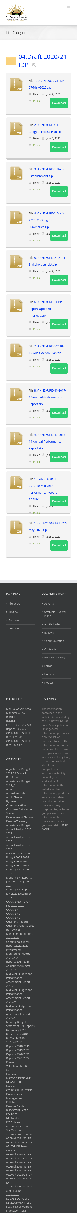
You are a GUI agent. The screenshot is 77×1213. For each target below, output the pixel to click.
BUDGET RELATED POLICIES (17, 1112)
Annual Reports (15, 793)
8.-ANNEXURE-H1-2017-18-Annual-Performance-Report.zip (47, 397)
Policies (10, 1102)
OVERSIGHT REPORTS (19, 1090)
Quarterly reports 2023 (20, 926)
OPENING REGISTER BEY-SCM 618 (18, 735)
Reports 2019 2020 (17, 1050)
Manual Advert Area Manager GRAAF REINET (18, 713)
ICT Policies (13, 1122)
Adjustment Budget (18, 825)
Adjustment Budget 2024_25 (18, 783)
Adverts (49, 603)
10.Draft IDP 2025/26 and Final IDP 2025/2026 (19, 1190)
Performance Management (14, 1096)
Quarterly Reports (17, 921)
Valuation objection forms (18, 1068)
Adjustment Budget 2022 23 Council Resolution (18, 773)
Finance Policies (16, 1106)
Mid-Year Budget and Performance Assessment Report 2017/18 (19, 980)
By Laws (11, 801)
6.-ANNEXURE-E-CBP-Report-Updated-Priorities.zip (46, 308)
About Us (14, 603)
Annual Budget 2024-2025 (19, 839)
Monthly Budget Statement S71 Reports (20, 1024)
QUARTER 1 (13, 909)
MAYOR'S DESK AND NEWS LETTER (18, 1080)
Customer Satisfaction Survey (19, 811)
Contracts (50, 649)
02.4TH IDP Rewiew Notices (18, 1148)
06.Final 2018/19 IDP (19, 1166)
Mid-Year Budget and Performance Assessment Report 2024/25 (19, 1012)
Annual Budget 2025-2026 (19, 847)
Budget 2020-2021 (17, 861)
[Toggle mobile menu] (69, 6)
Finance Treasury (55, 657)
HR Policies (13, 1118)
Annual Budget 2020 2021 (18, 831)
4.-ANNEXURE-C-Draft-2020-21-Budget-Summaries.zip (46, 220)
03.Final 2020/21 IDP (19, 1154)
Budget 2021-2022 (17, 865)
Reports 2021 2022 (17, 1058)
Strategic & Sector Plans (55, 614)
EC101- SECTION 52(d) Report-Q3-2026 (19, 727)
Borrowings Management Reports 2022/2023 (19, 933)
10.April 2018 (14, 1042)
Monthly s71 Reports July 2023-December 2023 (19, 893)
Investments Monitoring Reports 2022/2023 (18, 954)
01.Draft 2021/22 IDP (19, 1142)
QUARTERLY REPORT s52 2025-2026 (19, 904)
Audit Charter (14, 797)
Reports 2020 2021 (17, 1054)
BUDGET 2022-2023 (18, 853)
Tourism (14, 620)
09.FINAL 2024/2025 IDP (18, 1180)
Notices (49, 682)
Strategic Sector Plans (19, 1134)
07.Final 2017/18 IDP (19, 1170)
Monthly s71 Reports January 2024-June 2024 (19, 881)
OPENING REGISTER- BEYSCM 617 (18, 743)
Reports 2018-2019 (18, 1046)
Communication (54, 641)
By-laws (49, 632)
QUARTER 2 (13, 913)
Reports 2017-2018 (18, 962)
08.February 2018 (17, 1034)
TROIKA (13, 612)
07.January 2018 (16, 1030)
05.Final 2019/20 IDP (19, 1162)
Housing (49, 674)
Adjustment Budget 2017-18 (18, 968)
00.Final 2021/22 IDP (19, 1138)
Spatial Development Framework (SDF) (19, 1209)
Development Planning (20, 817)
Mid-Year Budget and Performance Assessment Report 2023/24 (19, 996)
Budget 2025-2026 (17, 857)
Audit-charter (52, 624)
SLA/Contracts (15, 1130)
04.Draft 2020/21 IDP (42, 60)
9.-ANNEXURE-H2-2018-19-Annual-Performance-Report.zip (47, 441)
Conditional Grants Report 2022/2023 (18, 944)
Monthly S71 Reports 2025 (19, 871)
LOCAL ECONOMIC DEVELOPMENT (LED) (19, 1201)
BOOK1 (10, 721)
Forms (48, 666)
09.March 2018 (15, 1038)
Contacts (14, 628)
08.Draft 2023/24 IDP (19, 1174)
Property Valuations (18, 1126)
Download (59, 103)
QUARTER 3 (13, 917)
